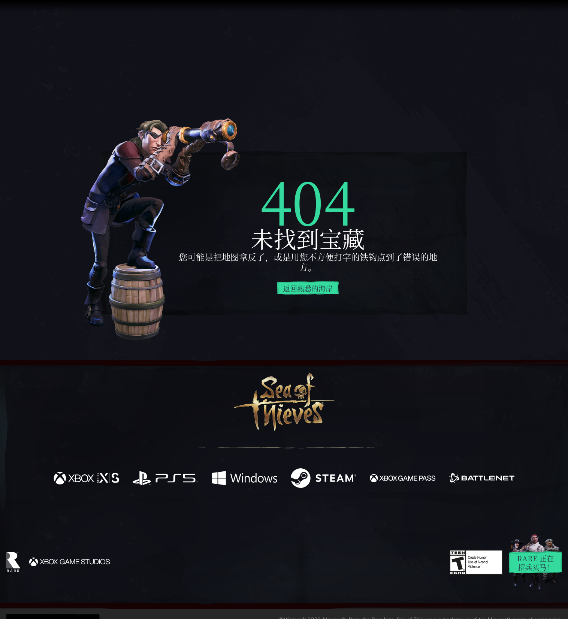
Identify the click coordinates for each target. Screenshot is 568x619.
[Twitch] (250, 515)
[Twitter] (228, 514)
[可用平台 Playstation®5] (165, 479)
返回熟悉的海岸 (308, 288)
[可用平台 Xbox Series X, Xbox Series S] (86, 479)
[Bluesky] (356, 516)
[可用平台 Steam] (323, 479)
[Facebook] (209, 514)
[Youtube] (282, 514)
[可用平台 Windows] (244, 479)
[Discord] (314, 516)
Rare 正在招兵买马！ (535, 562)
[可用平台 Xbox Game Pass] (402, 479)
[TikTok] (335, 515)
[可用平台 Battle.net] (481, 479)
